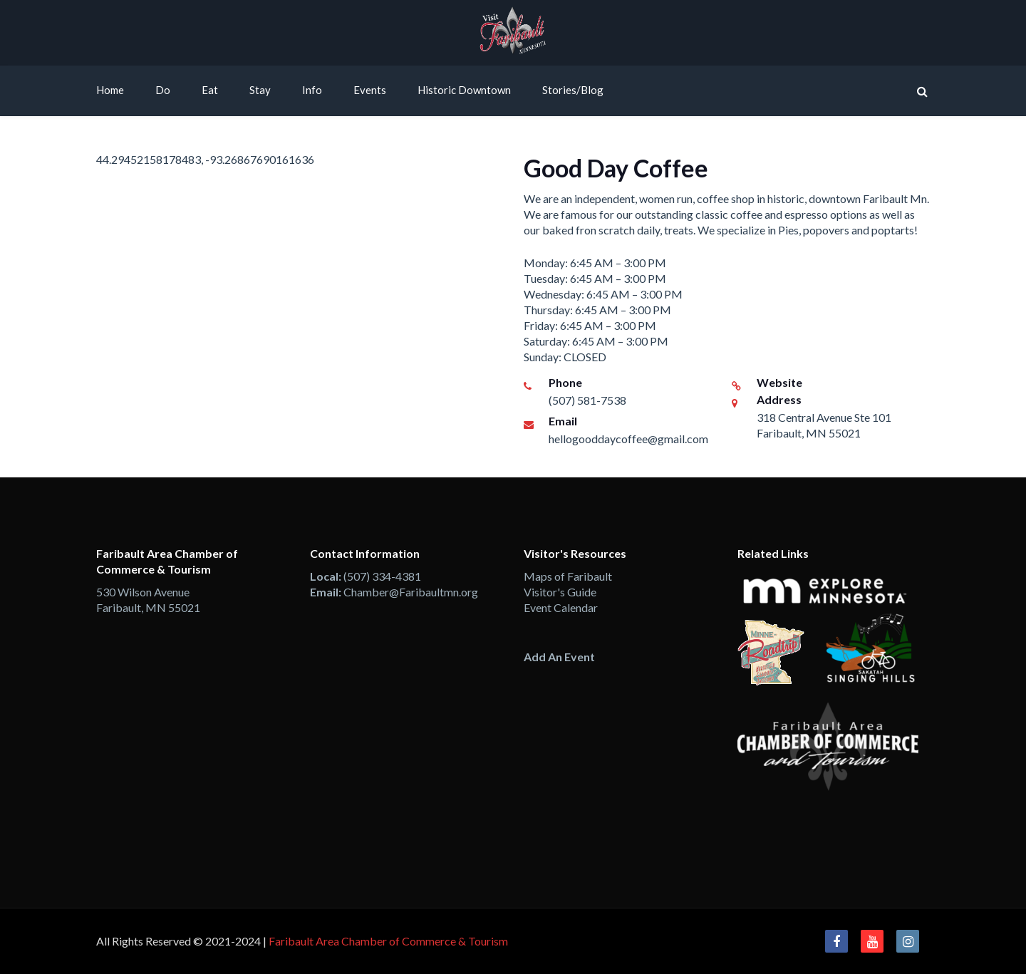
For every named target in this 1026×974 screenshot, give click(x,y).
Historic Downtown (464, 89)
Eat (210, 89)
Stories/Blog (572, 89)
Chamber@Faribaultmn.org (410, 592)
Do (162, 89)
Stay (260, 89)
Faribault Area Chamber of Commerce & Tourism (388, 941)
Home (110, 89)
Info (312, 89)
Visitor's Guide (560, 592)
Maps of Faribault (568, 576)
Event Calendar (561, 607)
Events (369, 89)
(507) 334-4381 (382, 576)
